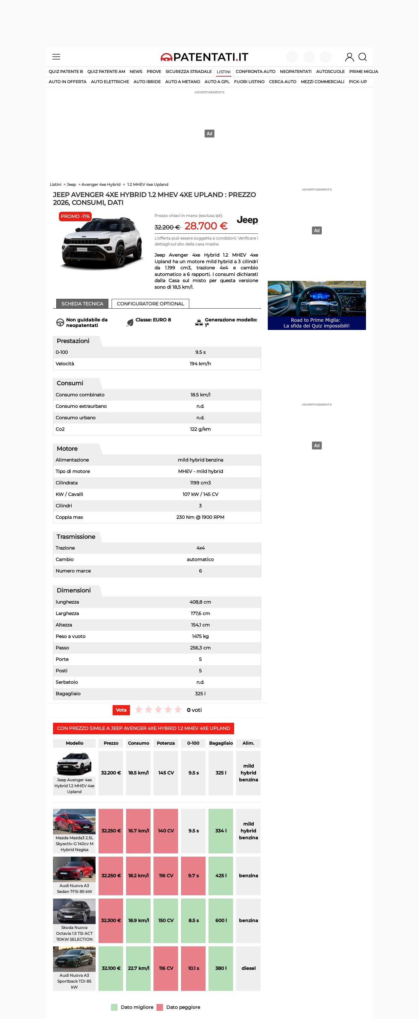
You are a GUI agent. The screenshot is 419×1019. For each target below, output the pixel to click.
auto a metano (182, 81)
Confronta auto (255, 71)
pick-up (358, 81)
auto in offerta (67, 81)
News (136, 71)
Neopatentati (296, 71)
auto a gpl (217, 81)
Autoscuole (330, 71)
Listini (224, 71)
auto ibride (147, 81)
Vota (121, 710)
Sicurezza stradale (189, 71)
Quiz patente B (66, 71)
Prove (154, 71)
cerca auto (282, 81)
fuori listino (249, 81)
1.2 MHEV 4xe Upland (147, 184)
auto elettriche (110, 81)
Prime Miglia (363, 71)
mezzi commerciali (322, 81)
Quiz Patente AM (106, 71)
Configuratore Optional (150, 304)
